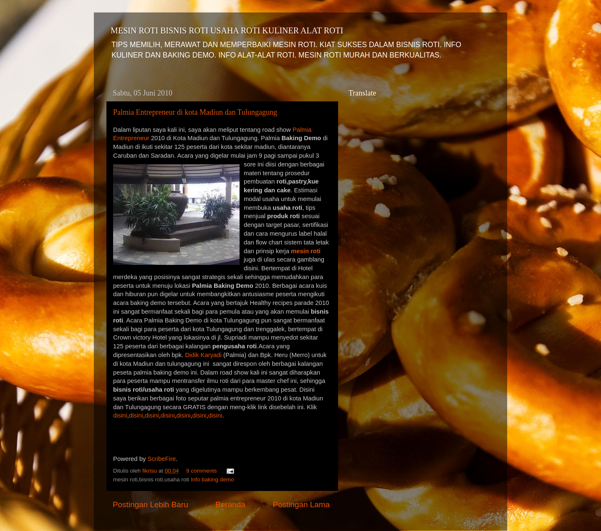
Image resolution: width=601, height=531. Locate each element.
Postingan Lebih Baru (150, 504)
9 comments (201, 471)
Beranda (230, 504)
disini (120, 415)
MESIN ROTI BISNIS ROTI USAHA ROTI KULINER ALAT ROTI (227, 30)
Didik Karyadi (204, 355)
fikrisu (150, 471)
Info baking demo (212, 479)
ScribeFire (162, 459)
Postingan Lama (301, 504)
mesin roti (306, 251)
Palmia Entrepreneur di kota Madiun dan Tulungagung (195, 112)
